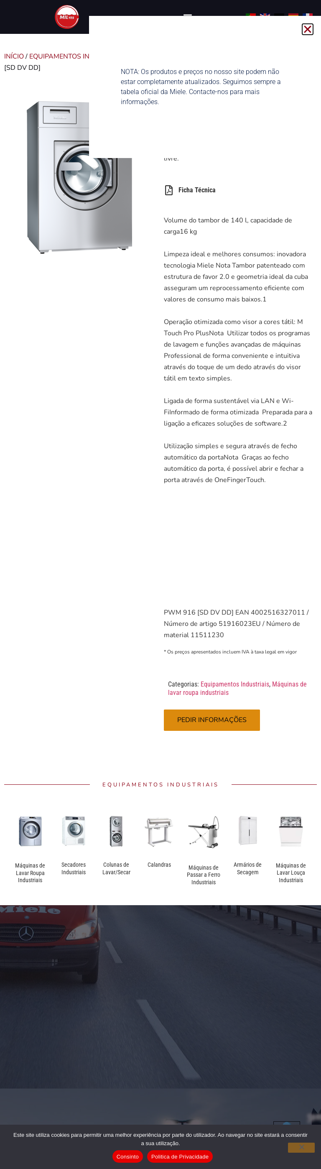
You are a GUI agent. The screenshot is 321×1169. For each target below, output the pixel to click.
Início (14, 56)
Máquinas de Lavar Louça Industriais (291, 872)
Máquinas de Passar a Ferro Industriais (203, 875)
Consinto (128, 1157)
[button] (308, 29)
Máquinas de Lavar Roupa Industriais (30, 872)
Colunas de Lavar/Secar (116, 868)
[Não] (301, 1148)
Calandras (159, 864)
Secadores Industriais (73, 868)
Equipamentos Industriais (77, 56)
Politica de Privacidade (180, 1157)
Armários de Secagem (248, 868)
